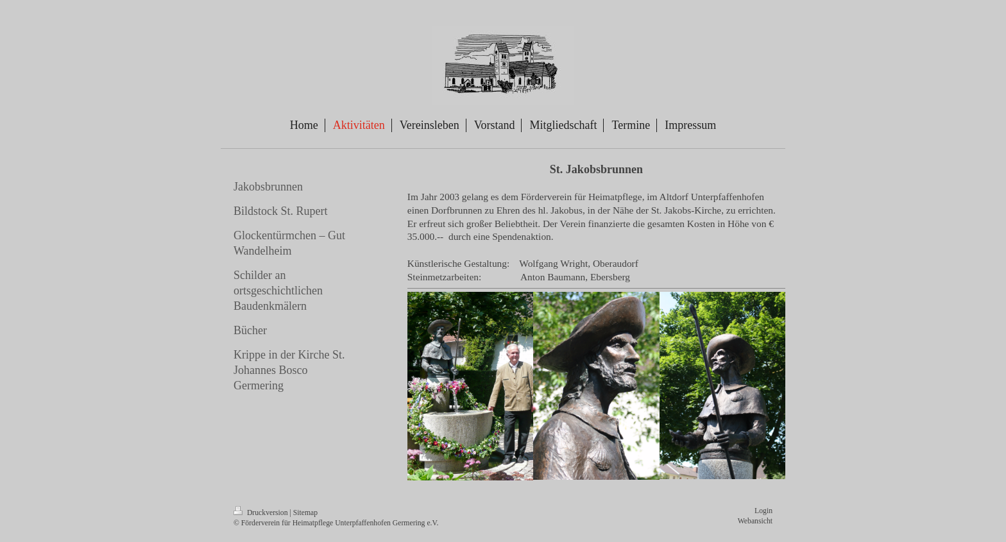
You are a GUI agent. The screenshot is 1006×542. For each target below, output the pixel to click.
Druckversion (261, 513)
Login (763, 511)
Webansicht (755, 521)
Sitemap (305, 513)
